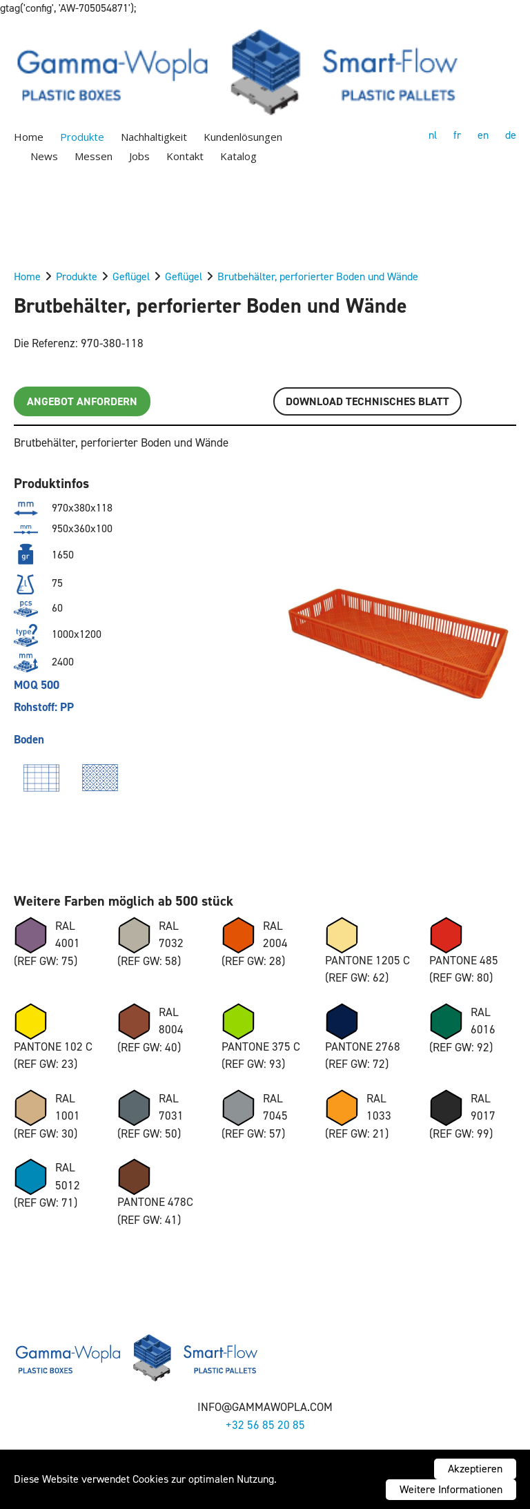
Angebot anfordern (82, 401)
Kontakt (185, 156)
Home (28, 137)
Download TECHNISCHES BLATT (367, 401)
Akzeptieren (475, 1468)
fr (457, 135)
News (44, 156)
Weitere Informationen (451, 1489)
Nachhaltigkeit (154, 137)
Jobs (139, 156)
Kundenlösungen (243, 137)
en (483, 135)
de (510, 135)
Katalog (238, 156)
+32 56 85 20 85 (265, 1424)
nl (433, 135)
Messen (93, 156)
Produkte (82, 137)
